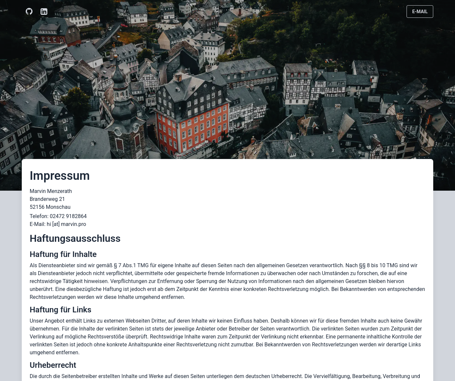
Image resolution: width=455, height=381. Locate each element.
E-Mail (420, 11)
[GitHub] (29, 11)
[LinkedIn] (44, 11)
